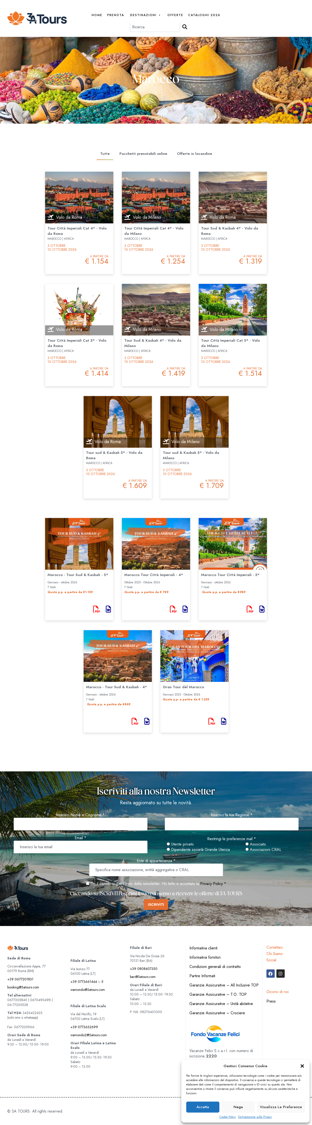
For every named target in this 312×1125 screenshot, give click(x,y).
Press (271, 1001)
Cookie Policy (227, 1117)
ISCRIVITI (156, 904)
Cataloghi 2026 (204, 15)
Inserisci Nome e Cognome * (80, 815)
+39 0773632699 (84, 1027)
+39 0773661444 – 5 (86, 981)
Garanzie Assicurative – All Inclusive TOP (224, 985)
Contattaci (274, 947)
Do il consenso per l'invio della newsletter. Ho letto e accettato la (142, 883)
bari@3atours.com (143, 976)
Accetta (202, 1107)
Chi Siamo (274, 953)
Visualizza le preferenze (281, 1107)
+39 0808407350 (143, 968)
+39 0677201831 (20, 979)
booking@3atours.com (23, 987)
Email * (80, 838)
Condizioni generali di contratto (215, 966)
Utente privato (180, 844)
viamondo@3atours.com (87, 989)
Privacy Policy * (213, 883)
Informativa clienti (203, 948)
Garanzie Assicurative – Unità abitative (221, 1003)
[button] (302, 1066)
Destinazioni (145, 15)
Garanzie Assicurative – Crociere (217, 1013)
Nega (238, 1107)
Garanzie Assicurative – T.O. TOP (218, 994)
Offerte (175, 15)
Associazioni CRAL (263, 849)
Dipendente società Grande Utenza (198, 849)
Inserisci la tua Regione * (232, 815)
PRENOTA (115, 15)
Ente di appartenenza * (156, 861)
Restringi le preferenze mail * (231, 839)
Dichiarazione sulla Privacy (255, 1117)
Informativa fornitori (205, 957)
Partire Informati (202, 976)
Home (97, 15)
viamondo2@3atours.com (88, 1035)
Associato (255, 844)
